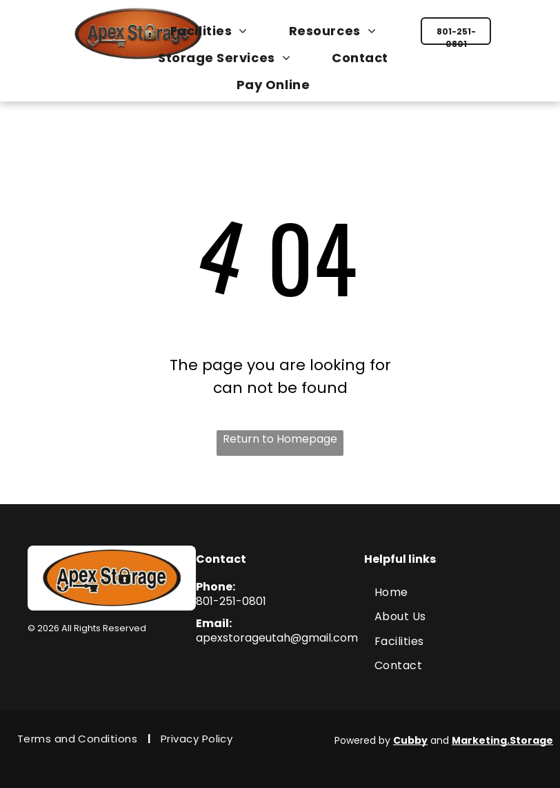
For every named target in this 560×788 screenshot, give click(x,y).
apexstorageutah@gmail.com (277, 638)
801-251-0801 (231, 601)
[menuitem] (216, 30)
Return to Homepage (280, 439)
